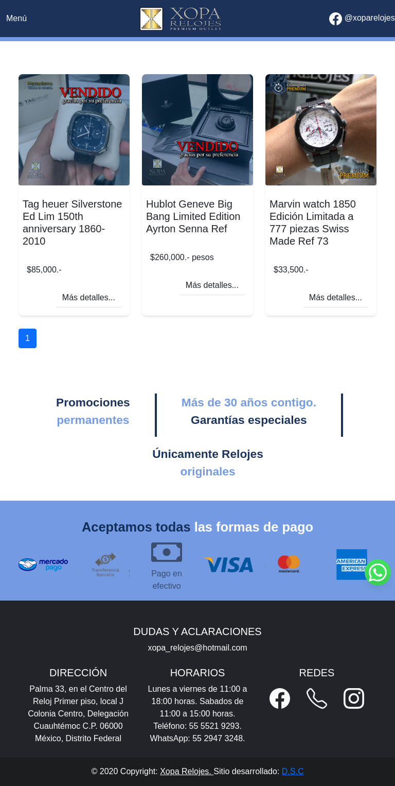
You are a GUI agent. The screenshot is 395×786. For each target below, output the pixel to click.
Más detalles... (88, 297)
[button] (279, 698)
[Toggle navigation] (16, 18)
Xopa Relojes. (186, 771)
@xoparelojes (362, 18)
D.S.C (293, 771)
